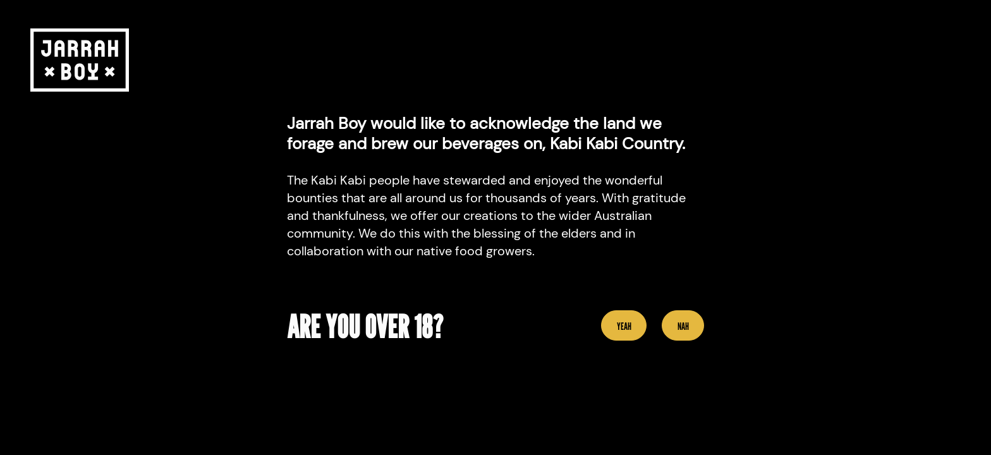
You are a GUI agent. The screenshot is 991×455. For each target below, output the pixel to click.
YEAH (624, 326)
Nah (683, 326)
